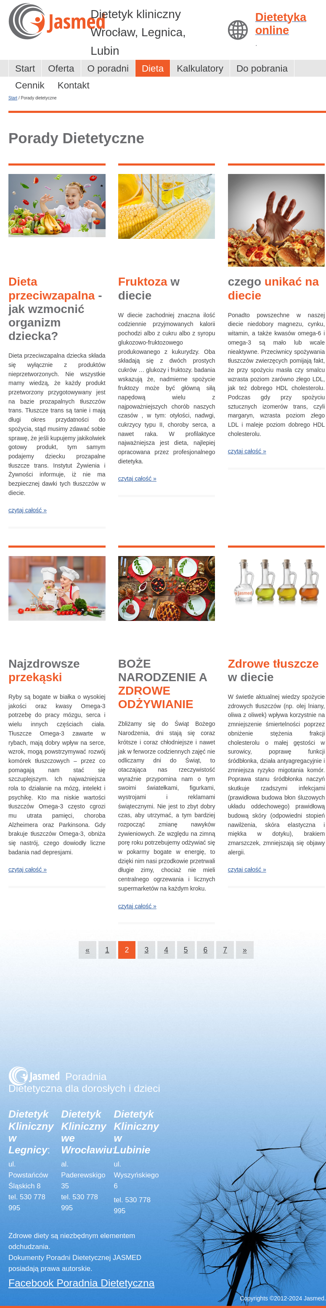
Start (25, 68)
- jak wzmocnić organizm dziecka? (55, 308)
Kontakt (74, 85)
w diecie (149, 288)
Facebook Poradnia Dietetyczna (81, 1283)
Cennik (30, 85)
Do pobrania (262, 68)
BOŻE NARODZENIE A (162, 684)
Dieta (153, 68)
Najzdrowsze (44, 670)
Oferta (61, 68)
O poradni (108, 68)
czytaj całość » (27, 510)
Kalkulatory (200, 68)
